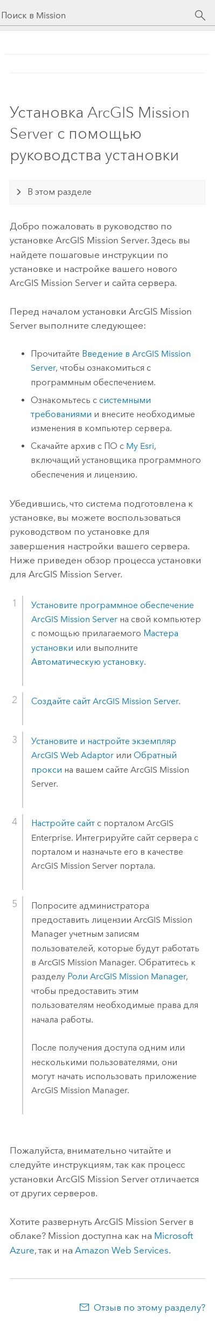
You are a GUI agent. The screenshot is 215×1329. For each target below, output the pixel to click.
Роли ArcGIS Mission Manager (126, 976)
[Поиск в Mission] (98, 15)
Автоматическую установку (87, 662)
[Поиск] (200, 15)
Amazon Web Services (122, 1250)
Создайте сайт (104, 701)
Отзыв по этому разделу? (149, 1307)
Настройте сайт (64, 823)
